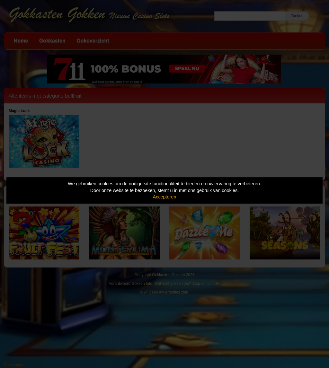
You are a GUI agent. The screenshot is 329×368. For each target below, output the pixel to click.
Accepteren (164, 196)
